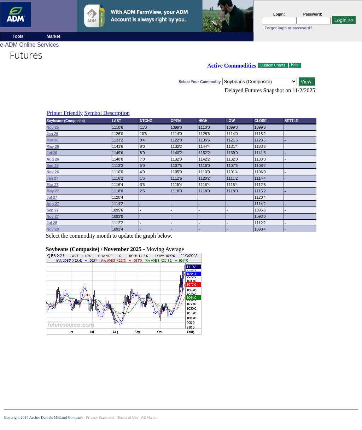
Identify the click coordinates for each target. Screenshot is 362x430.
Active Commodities (231, 66)
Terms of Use (127, 417)
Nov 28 (53, 229)
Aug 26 (53, 159)
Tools (17, 36)
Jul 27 (52, 197)
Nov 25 (53, 127)
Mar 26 (53, 140)
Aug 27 (53, 204)
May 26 (53, 146)
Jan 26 (52, 134)
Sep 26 (53, 165)
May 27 (53, 191)
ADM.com (149, 417)
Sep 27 (53, 210)
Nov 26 (53, 172)
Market (53, 36)
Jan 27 (52, 178)
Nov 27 (53, 216)
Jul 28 (52, 223)
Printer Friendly (65, 113)
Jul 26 (52, 153)
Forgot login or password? (289, 28)
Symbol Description (106, 113)
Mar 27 (53, 184)
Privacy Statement (100, 417)
